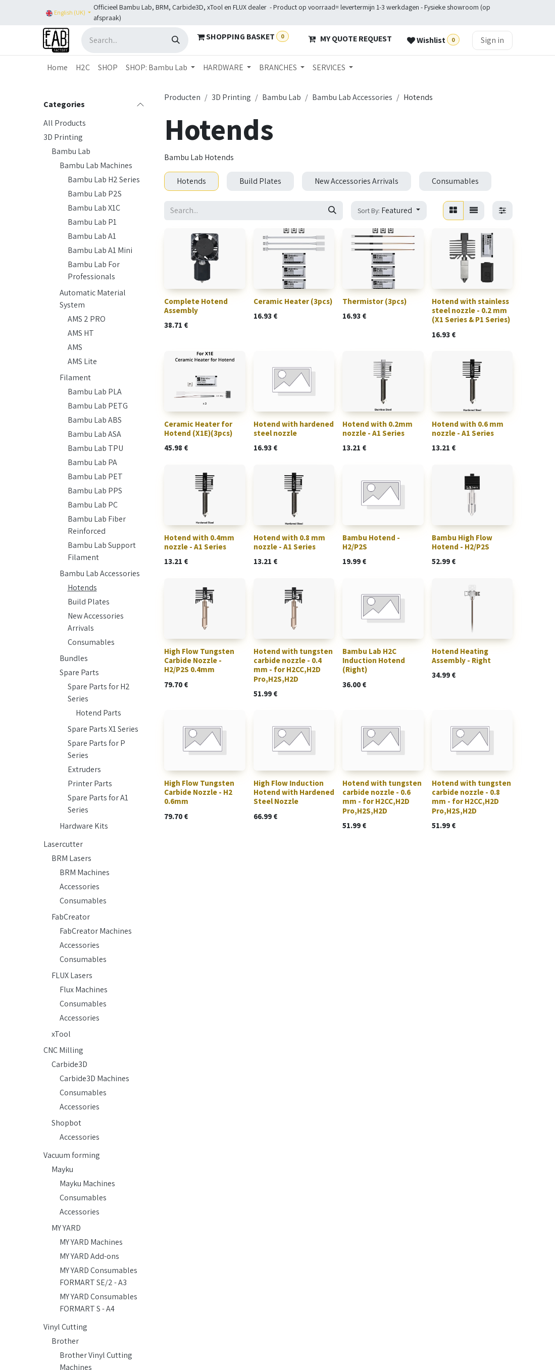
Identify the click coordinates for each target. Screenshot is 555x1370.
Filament (75, 377)
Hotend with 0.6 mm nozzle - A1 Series (467, 428)
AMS (75, 347)
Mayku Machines (87, 1183)
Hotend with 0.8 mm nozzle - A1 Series (289, 542)
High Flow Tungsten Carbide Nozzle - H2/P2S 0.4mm (199, 660)
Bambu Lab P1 (92, 222)
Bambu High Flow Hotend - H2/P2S (461, 542)
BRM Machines (85, 872)
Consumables (91, 642)
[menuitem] (57, 68)
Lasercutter (63, 844)
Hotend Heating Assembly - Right (460, 655)
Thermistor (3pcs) (374, 301)
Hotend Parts (98, 712)
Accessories (79, 886)
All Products (64, 123)
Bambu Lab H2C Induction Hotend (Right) (373, 660)
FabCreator (71, 916)
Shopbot (66, 1123)
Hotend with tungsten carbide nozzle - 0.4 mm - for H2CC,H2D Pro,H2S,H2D (292, 665)
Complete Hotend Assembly (196, 305)
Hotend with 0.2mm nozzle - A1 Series (377, 428)
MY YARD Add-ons (89, 1256)
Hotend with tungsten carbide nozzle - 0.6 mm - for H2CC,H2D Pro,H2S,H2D (382, 797)
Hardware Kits (84, 826)
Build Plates (89, 601)
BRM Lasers (71, 858)
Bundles (74, 658)
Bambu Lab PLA (95, 391)
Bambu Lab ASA (94, 434)
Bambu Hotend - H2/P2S (371, 542)
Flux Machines (84, 989)
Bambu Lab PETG (98, 405)
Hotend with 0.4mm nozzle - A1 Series (199, 542)
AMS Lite (82, 361)
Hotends (82, 587)
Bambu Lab (71, 151)
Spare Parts (79, 672)
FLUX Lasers (72, 975)
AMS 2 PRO (87, 319)
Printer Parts (90, 783)
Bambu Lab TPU (95, 448)
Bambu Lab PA (92, 462)
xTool (61, 1034)
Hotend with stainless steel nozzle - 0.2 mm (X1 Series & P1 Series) (470, 310)
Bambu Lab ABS (95, 420)
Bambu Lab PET (95, 476)
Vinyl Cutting (65, 1327)
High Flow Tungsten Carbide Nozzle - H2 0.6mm (199, 792)
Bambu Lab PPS (95, 490)
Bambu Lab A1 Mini (100, 250)
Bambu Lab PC (93, 504)
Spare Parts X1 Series (103, 729)
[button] (388, 210)
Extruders (84, 769)
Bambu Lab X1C (94, 207)
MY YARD (66, 1228)
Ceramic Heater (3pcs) (292, 301)
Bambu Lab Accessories (100, 573)
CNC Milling (63, 1050)
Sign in (492, 40)
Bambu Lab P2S (95, 193)
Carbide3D (69, 1064)
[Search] (175, 40)
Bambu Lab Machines (96, 165)
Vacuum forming (71, 1155)
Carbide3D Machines (94, 1078)
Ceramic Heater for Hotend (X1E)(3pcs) (198, 428)
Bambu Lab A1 (92, 236)
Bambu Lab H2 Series (104, 179)
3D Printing (63, 137)
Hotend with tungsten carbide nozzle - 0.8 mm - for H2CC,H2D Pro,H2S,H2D (471, 797)
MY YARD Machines (91, 1242)
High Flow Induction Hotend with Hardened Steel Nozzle (293, 792)
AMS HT (81, 333)
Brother (65, 1341)
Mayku (62, 1169)
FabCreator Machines (96, 931)
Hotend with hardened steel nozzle (293, 428)
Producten (182, 97)
